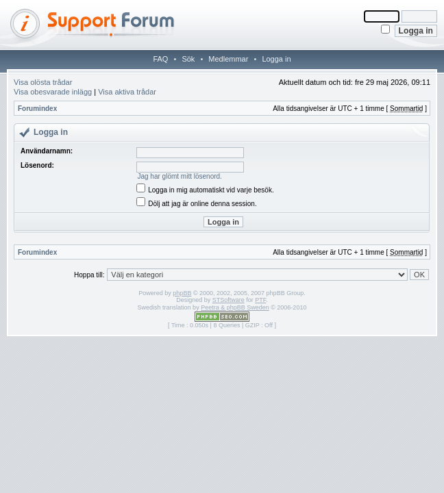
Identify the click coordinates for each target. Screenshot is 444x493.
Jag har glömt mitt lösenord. (179, 176)
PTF (260, 299)
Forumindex (37, 108)
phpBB (182, 293)
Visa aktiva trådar (127, 92)
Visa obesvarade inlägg (53, 92)
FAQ (160, 59)
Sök (188, 59)
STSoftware (228, 299)
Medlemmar (228, 59)
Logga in (276, 59)
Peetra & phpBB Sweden (235, 307)
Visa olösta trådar (43, 82)
